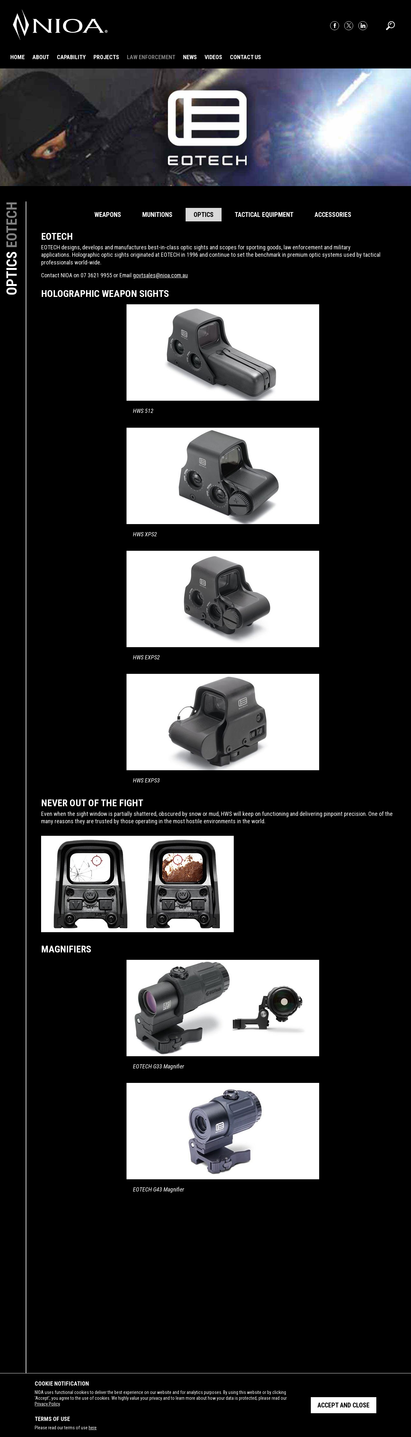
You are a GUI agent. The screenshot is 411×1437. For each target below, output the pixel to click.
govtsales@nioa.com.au (160, 275)
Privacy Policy (47, 1403)
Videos (213, 57)
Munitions (157, 215)
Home (17, 57)
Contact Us (245, 57)
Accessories (333, 215)
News (190, 57)
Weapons (107, 215)
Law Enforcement (151, 57)
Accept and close (344, 1405)
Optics (204, 215)
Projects (106, 57)
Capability (71, 57)
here (93, 1427)
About (40, 57)
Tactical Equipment (264, 215)
